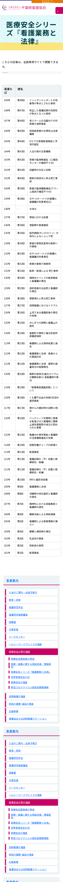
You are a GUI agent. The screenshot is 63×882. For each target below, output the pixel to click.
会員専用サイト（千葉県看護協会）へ (27, 77)
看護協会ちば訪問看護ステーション (28, 727)
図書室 (12, 630)
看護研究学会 (16, 615)
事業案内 (12, 589)
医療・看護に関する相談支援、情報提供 (31, 674)
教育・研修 (15, 608)
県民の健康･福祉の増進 (21, 712)
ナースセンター (17, 645)
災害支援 (13, 638)
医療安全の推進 (19, 690)
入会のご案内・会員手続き (23, 601)
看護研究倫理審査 (18, 623)
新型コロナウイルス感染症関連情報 (30, 696)
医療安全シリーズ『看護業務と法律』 (31, 680)
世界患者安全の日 (20, 685)
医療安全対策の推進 (19, 660)
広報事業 (13, 719)
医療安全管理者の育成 (22, 667)
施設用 (16, 3)
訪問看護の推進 (17, 705)
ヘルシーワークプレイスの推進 (25, 652)
